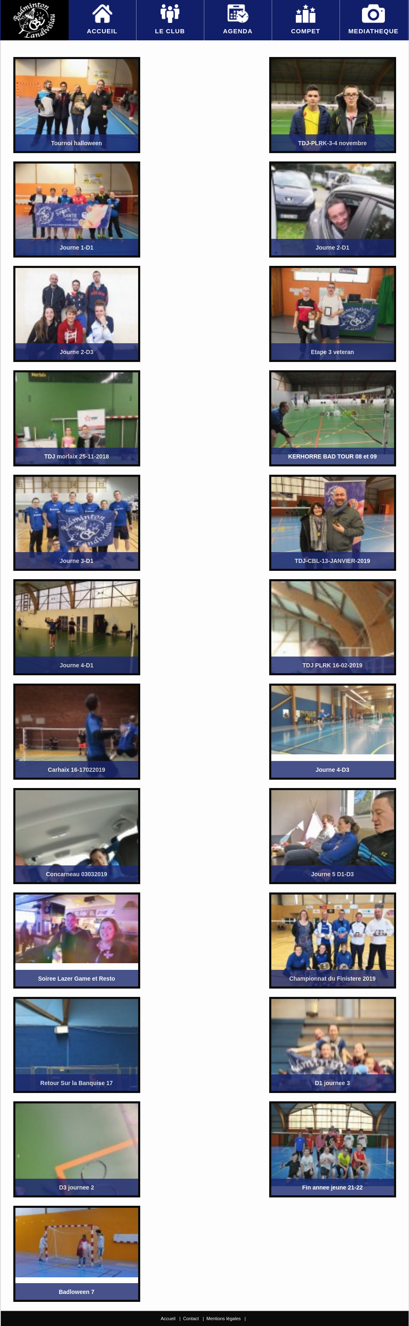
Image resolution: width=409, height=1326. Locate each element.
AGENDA (238, 31)
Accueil (168, 1318)
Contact (191, 1318)
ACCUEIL (102, 31)
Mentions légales (223, 1318)
